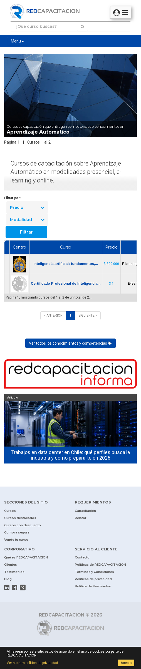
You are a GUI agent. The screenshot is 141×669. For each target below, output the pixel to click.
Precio (27, 207)
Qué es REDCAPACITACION (26, 557)
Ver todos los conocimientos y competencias (70, 343)
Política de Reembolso (93, 586)
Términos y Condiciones (94, 572)
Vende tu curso (16, 540)
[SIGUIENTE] (88, 315)
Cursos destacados (20, 518)
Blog (8, 579)
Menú (17, 41)
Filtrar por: (12, 198)
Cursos (10, 511)
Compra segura (16, 532)
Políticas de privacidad (93, 579)
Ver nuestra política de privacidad (32, 663)
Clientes (10, 565)
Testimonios (14, 572)
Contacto (82, 557)
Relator (80, 518)
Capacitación (85, 511)
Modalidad (27, 219)
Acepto (126, 663)
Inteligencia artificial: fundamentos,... (65, 264)
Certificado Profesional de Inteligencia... (66, 283)
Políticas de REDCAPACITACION (100, 565)
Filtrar (26, 232)
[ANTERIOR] (53, 315)
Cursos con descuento (22, 525)
